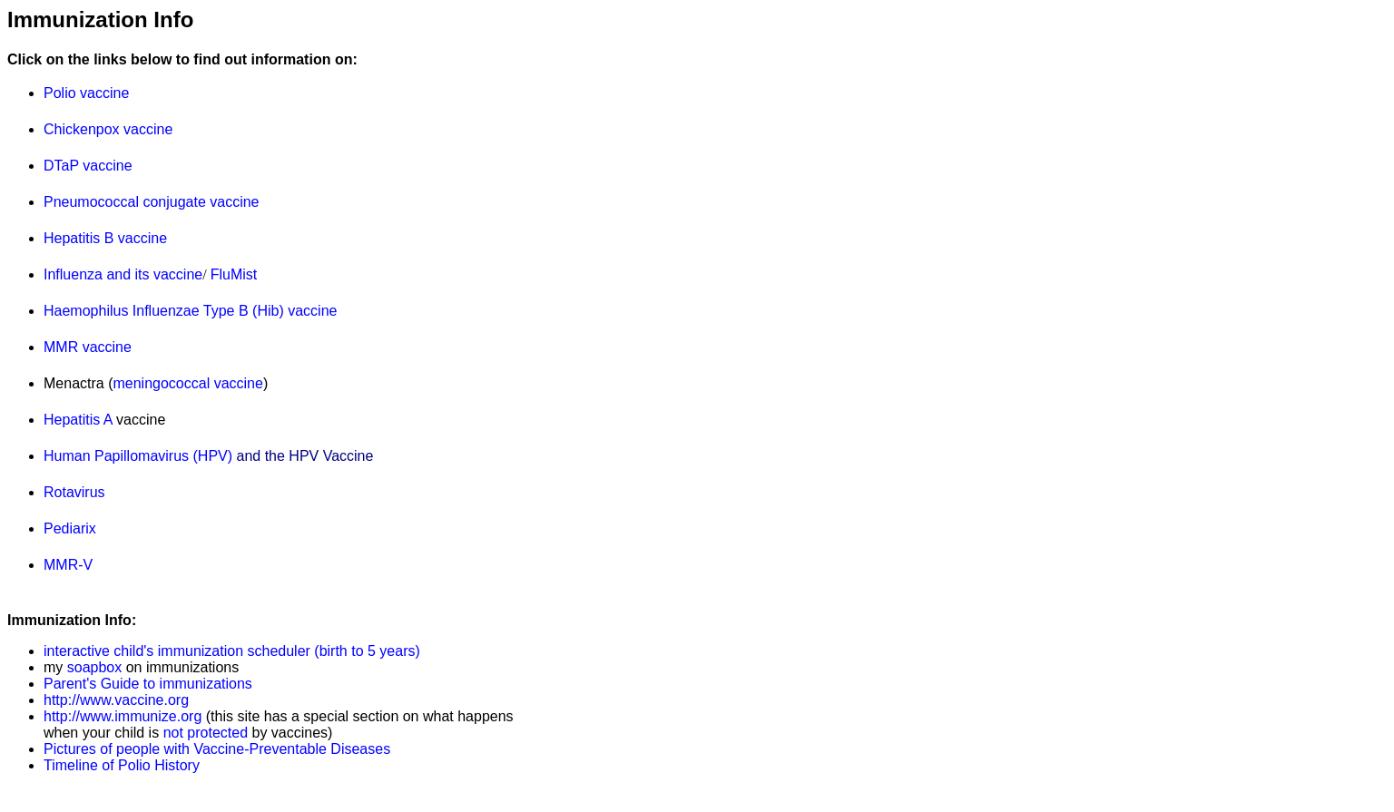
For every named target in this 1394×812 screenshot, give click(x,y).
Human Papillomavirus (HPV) (138, 456)
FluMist (234, 274)
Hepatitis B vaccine (105, 238)
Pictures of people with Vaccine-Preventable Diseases (217, 749)
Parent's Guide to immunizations (148, 683)
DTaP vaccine (88, 165)
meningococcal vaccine (187, 383)
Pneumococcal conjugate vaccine (151, 202)
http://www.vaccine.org (116, 700)
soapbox (92, 667)
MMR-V (68, 564)
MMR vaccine (88, 347)
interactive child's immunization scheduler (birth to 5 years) (232, 651)
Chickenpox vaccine (108, 129)
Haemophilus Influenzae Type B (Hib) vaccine (190, 310)
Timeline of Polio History (122, 765)
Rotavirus (74, 492)
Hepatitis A (78, 419)
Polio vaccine (86, 93)
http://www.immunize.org (122, 716)
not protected (205, 732)
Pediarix (70, 528)
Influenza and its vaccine (123, 274)
